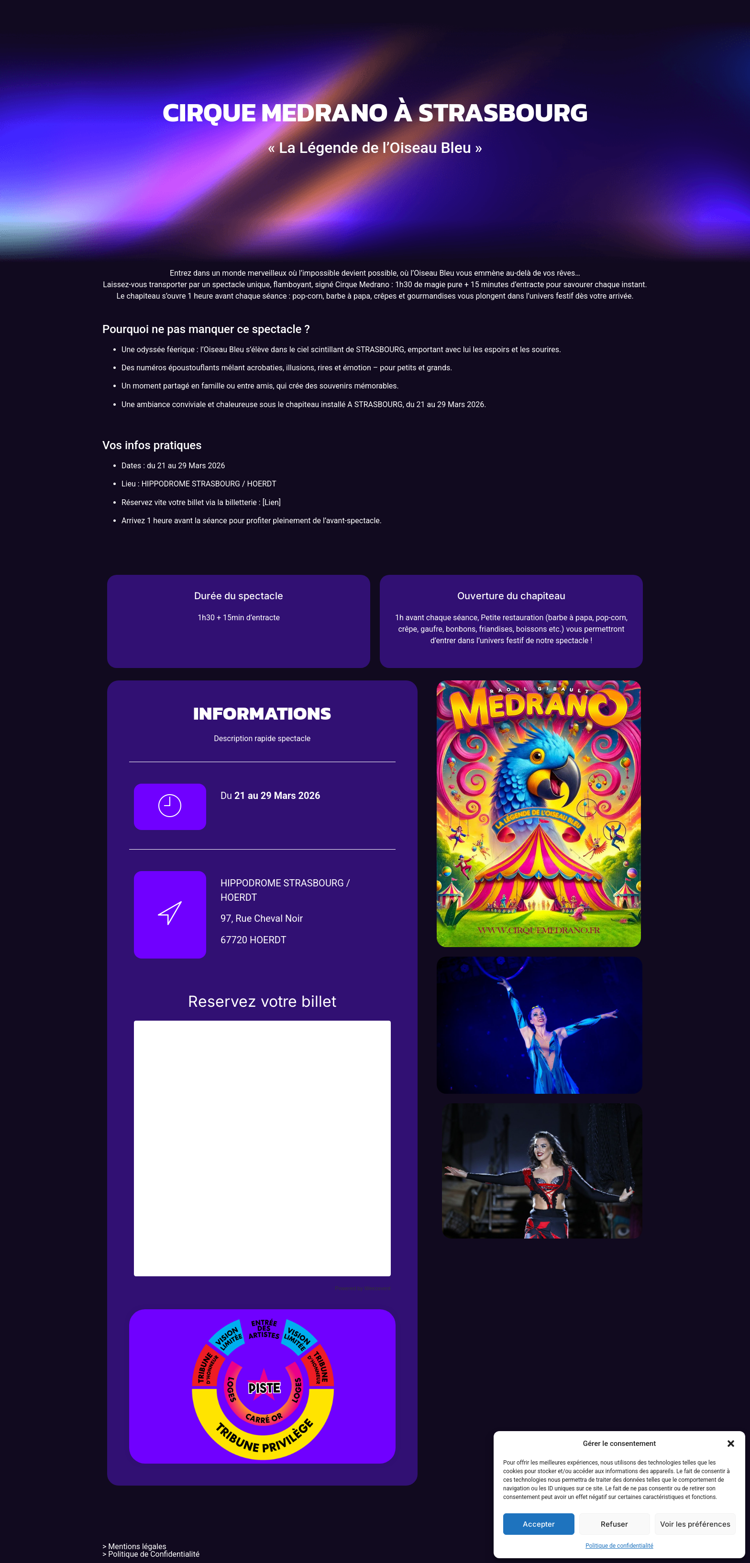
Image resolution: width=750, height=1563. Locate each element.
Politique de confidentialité (619, 1545)
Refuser (614, 1524)
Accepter (539, 1524)
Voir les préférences (695, 1524)
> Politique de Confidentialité (150, 1554)
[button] (731, 1443)
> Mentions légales (134, 1546)
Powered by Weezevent (363, 1288)
